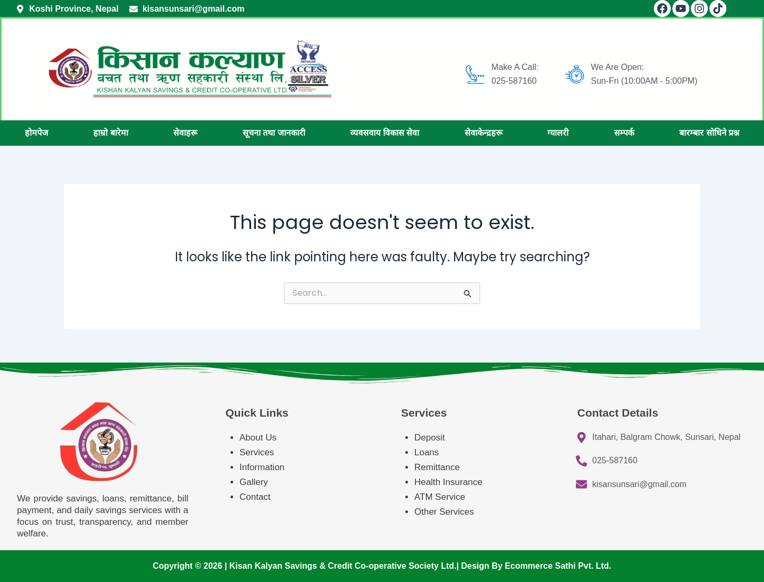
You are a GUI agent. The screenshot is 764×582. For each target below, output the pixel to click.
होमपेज (36, 132)
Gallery (253, 482)
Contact (255, 497)
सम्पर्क (624, 132)
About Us (258, 438)
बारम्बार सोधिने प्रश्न (709, 132)
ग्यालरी (557, 132)
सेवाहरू (185, 132)
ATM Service (439, 497)
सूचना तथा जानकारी (274, 132)
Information (262, 467)
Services (256, 452)
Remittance (437, 467)
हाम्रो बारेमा (110, 132)
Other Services (444, 512)
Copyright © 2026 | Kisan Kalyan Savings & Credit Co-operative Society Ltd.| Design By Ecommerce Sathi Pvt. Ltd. (381, 566)
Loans (426, 452)
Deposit (429, 438)
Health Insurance (449, 482)
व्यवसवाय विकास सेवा (384, 132)
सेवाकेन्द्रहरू (483, 132)
